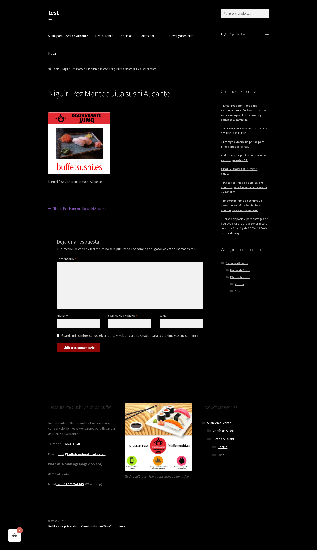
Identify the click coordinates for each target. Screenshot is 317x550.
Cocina (239, 284)
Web (163, 316)
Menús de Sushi (240, 270)
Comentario (66, 259)
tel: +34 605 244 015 (70, 484)
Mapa (52, 53)
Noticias (126, 36)
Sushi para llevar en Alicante (68, 36)
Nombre (64, 316)
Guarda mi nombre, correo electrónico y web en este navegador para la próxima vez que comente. (130, 335)
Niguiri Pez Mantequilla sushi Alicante (85, 69)
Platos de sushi (240, 277)
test (53, 13)
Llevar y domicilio (181, 36)
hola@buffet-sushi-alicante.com (82, 454)
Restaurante (104, 36)
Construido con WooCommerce (103, 526)
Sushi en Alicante (237, 263)
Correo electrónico (122, 316)
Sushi (238, 291)
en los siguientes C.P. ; (235, 160)
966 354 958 (72, 444)
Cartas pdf (147, 36)
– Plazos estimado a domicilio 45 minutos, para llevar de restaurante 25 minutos (244, 187)
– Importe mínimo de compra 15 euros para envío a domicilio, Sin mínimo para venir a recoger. (242, 205)
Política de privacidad (63, 526)
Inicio (56, 69)
